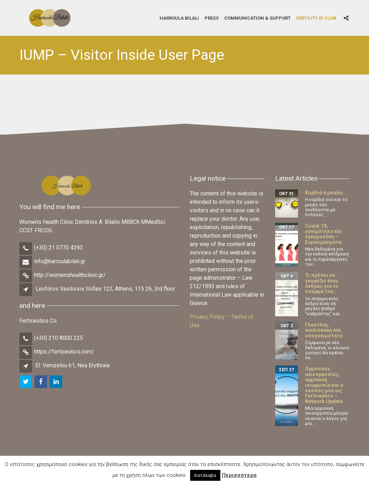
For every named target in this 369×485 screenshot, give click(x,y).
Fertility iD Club (316, 17)
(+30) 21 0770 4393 (58, 247)
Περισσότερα (239, 475)
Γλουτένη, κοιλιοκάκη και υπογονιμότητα (324, 330)
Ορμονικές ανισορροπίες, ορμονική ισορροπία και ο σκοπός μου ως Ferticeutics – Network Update (324, 385)
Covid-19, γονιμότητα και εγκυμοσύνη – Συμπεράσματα (323, 234)
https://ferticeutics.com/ (64, 351)
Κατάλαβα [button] (205, 475)
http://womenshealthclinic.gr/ (70, 275)
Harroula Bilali (179, 17)
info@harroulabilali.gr (59, 261)
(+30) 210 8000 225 (58, 338)
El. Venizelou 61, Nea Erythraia (72, 365)
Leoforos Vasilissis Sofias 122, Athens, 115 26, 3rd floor (105, 288)
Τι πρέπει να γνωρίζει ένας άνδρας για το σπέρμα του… (321, 283)
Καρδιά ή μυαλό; (324, 192)
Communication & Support (257, 17)
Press (212, 17)
